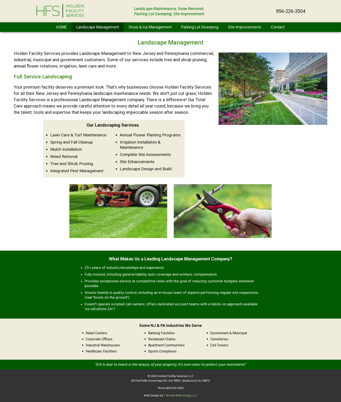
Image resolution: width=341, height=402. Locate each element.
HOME (61, 27)
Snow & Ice (150, 27)
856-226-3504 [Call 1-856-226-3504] (290, 11)
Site (244, 27)
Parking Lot (199, 27)
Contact (277, 27)
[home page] (60, 17)
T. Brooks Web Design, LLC (180, 395)
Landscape (97, 27)
